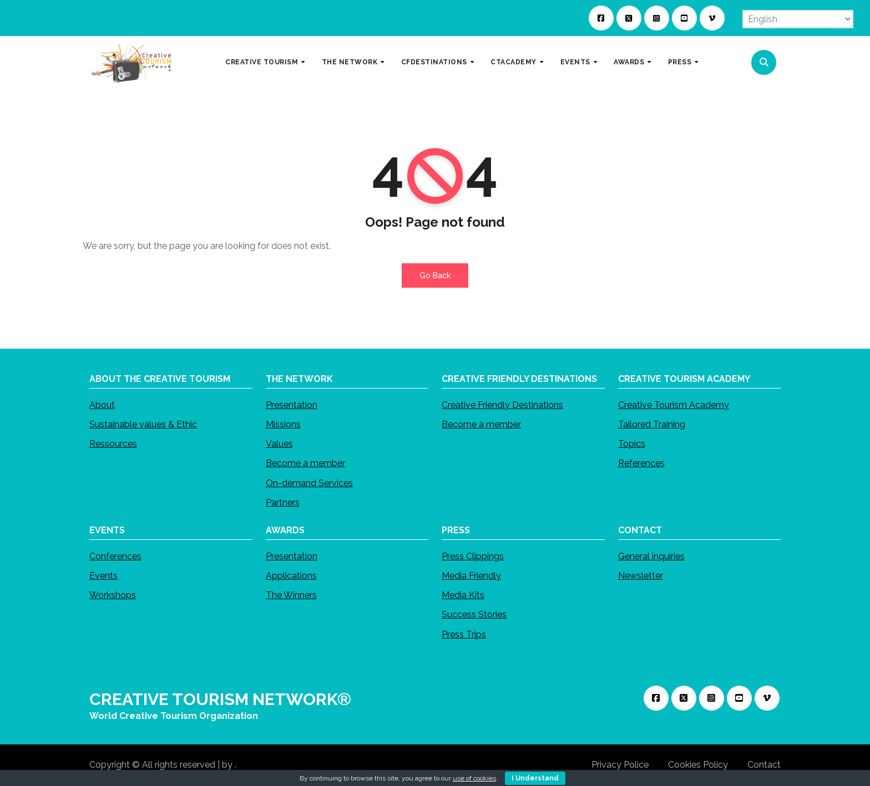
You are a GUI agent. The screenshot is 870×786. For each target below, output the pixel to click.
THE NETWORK (351, 62)
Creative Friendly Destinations (502, 405)
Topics (631, 444)
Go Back (435, 276)
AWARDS (630, 62)
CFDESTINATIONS (435, 62)
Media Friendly (471, 576)
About (102, 405)
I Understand (535, 778)
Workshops (112, 595)
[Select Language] (797, 19)
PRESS (681, 62)
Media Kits (463, 595)
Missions (283, 425)
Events (103, 576)
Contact (764, 764)
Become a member (305, 463)
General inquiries (651, 557)
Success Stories (474, 615)
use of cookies (474, 778)
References (641, 463)
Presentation (291, 405)
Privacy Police (620, 764)
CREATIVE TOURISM (262, 62)
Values (279, 444)
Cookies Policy (698, 764)
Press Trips (464, 634)
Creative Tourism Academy (673, 405)
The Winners (291, 595)
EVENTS (576, 62)
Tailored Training (651, 425)
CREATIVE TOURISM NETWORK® (220, 699)
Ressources (113, 444)
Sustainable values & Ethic (143, 425)
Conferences (115, 557)
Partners (283, 503)
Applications (291, 576)
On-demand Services (309, 483)
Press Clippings (473, 557)
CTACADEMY (514, 62)
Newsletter (640, 576)
